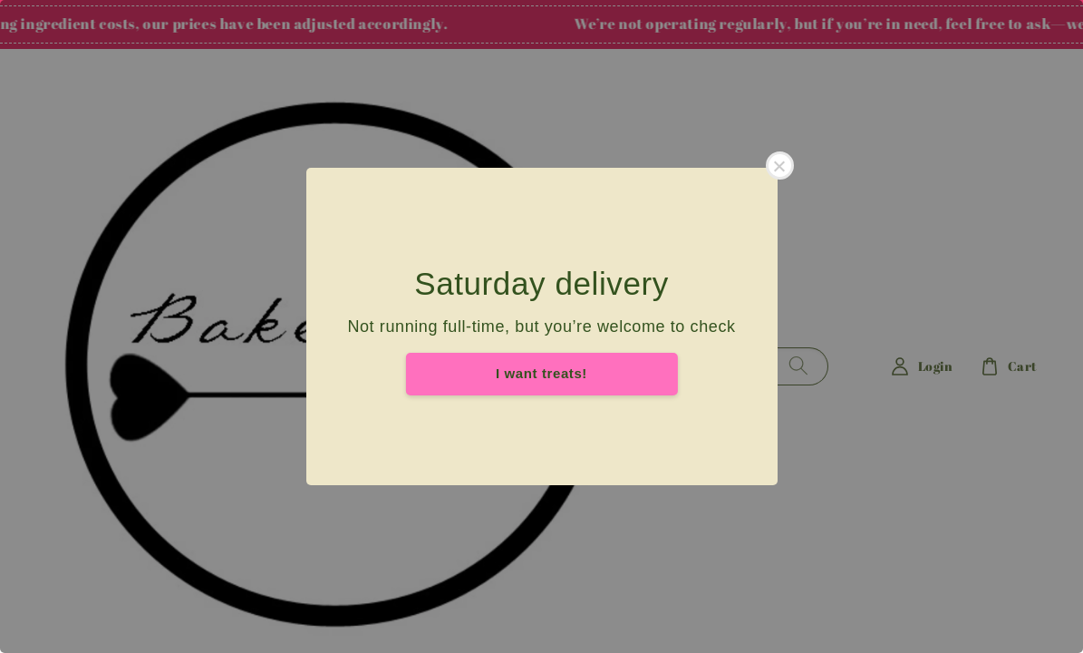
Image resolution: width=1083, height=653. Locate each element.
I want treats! (541, 373)
